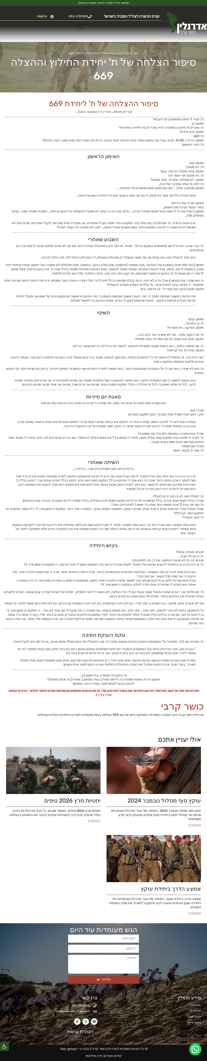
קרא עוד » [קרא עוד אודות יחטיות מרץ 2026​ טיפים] (94, 820)
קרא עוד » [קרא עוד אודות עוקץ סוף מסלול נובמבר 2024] (194, 825)
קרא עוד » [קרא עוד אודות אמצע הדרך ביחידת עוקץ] (194, 913)
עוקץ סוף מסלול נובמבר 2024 (164, 800)
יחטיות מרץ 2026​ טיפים (72, 800)
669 (105, 684)
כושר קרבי (132, 53)
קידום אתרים (113, 1056)
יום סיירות (195, 1011)
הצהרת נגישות (77, 1031)
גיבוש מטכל (194, 1016)
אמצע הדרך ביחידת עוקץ (171, 888)
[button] (4, 1046)
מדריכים (196, 1005)
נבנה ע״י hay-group (74, 1049)
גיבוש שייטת (194, 1022)
